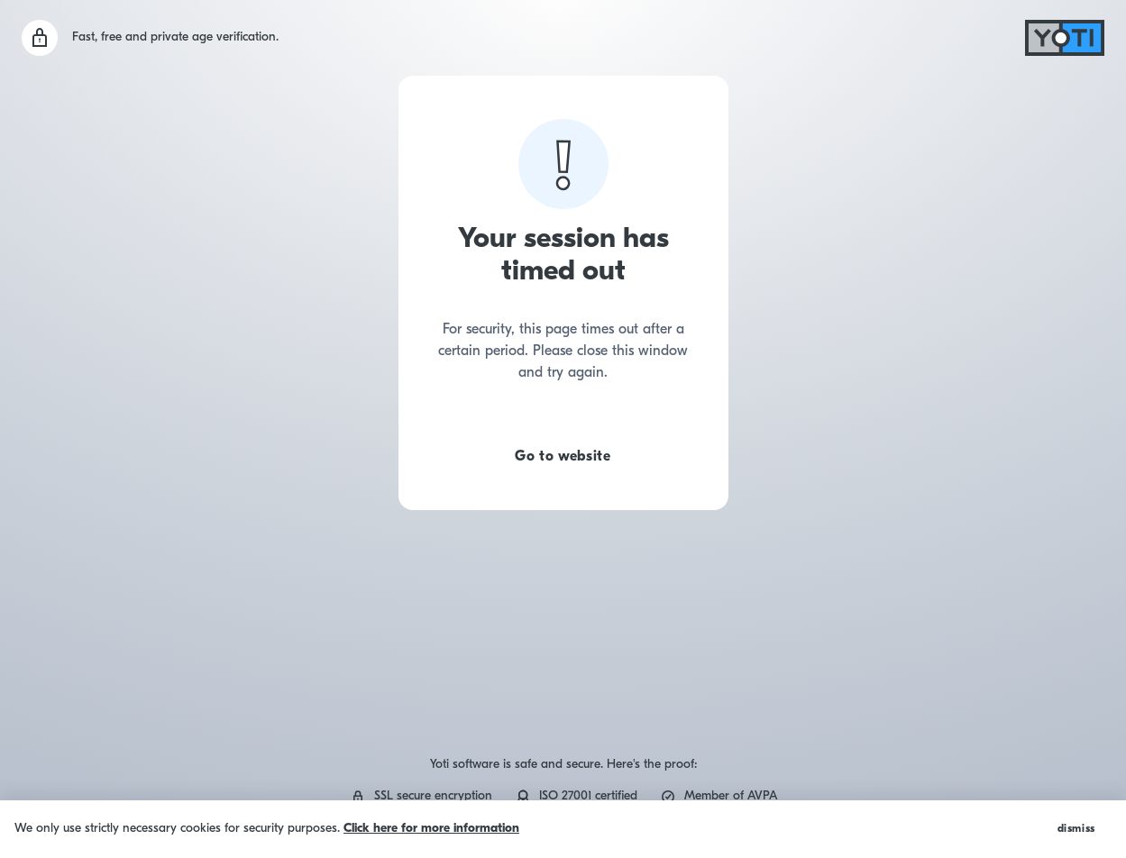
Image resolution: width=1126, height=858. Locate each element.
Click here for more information (431, 829)
